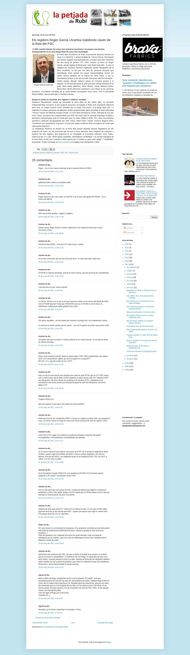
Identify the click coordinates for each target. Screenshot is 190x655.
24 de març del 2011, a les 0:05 (50, 598)
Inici (72, 623)
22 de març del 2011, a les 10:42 (50, 424)
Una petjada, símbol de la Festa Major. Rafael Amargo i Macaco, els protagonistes (146, 193)
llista (64, 57)
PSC (66, 152)
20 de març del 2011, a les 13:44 (50, 186)
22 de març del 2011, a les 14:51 (50, 498)
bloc (46, 137)
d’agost (130, 271)
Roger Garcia (73, 152)
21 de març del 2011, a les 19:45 (50, 388)
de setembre (132, 267)
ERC (62, 152)
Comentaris (129, 233)
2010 (127, 363)
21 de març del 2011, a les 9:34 (50, 345)
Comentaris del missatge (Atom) (56, 627)
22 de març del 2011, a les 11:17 (50, 441)
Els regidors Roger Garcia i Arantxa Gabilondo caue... (140, 316)
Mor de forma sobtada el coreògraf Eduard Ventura (140, 322)
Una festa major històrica (145, 176)
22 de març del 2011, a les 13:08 (50, 462)
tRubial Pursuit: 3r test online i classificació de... (138, 347)
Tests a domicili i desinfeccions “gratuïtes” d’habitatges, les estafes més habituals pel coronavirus (139, 83)
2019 (127, 258)
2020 (127, 254)
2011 (127, 264)
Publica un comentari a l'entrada (48, 618)
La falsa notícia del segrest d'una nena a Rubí (146, 160)
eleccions (57, 152)
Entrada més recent (40, 623)
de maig (130, 281)
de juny (130, 277)
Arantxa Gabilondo (46, 152)
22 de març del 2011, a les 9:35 (50, 407)
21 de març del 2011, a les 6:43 (50, 290)
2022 (127, 248)
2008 (127, 370)
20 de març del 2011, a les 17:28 (50, 217)
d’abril (129, 284)
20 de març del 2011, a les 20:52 (50, 233)
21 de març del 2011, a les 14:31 (50, 364)
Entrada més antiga (105, 623)
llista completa (64, 142)
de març (130, 288)
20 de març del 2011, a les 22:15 (50, 262)
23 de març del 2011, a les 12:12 (50, 567)
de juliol (130, 274)
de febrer (130, 356)
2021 (127, 251)
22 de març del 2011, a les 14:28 (50, 479)
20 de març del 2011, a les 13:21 (50, 172)
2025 (127, 244)
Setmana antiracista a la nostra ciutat (141, 312)
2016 (127, 261)
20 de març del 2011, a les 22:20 (50, 276)
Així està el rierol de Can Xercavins (140, 326)
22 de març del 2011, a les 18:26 (50, 517)
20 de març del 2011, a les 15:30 (50, 202)
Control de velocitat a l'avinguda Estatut (142, 351)
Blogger (108, 642)
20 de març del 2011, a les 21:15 (50, 248)
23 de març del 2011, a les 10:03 (50, 543)
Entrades (128, 228)
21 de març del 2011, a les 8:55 (50, 309)
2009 (127, 366)
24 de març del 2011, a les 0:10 (50, 613)
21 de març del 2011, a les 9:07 (50, 329)
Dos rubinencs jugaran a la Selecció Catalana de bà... (140, 308)
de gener (130, 359)
